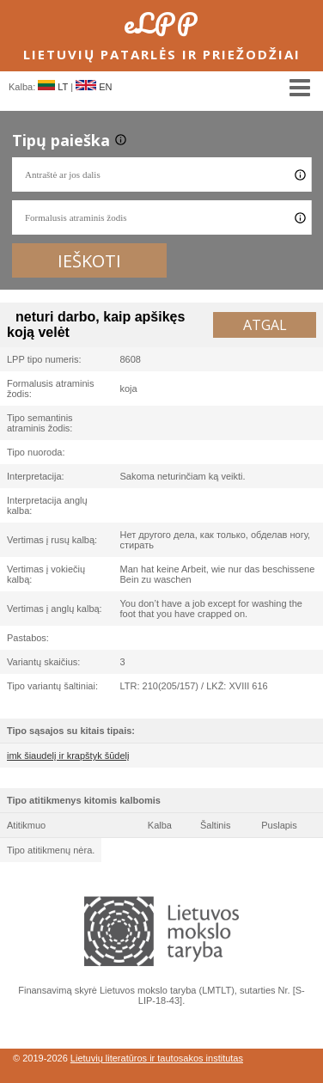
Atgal (265, 324)
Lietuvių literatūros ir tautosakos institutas (156, 1058)
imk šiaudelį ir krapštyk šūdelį (68, 755)
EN (94, 87)
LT (53, 87)
